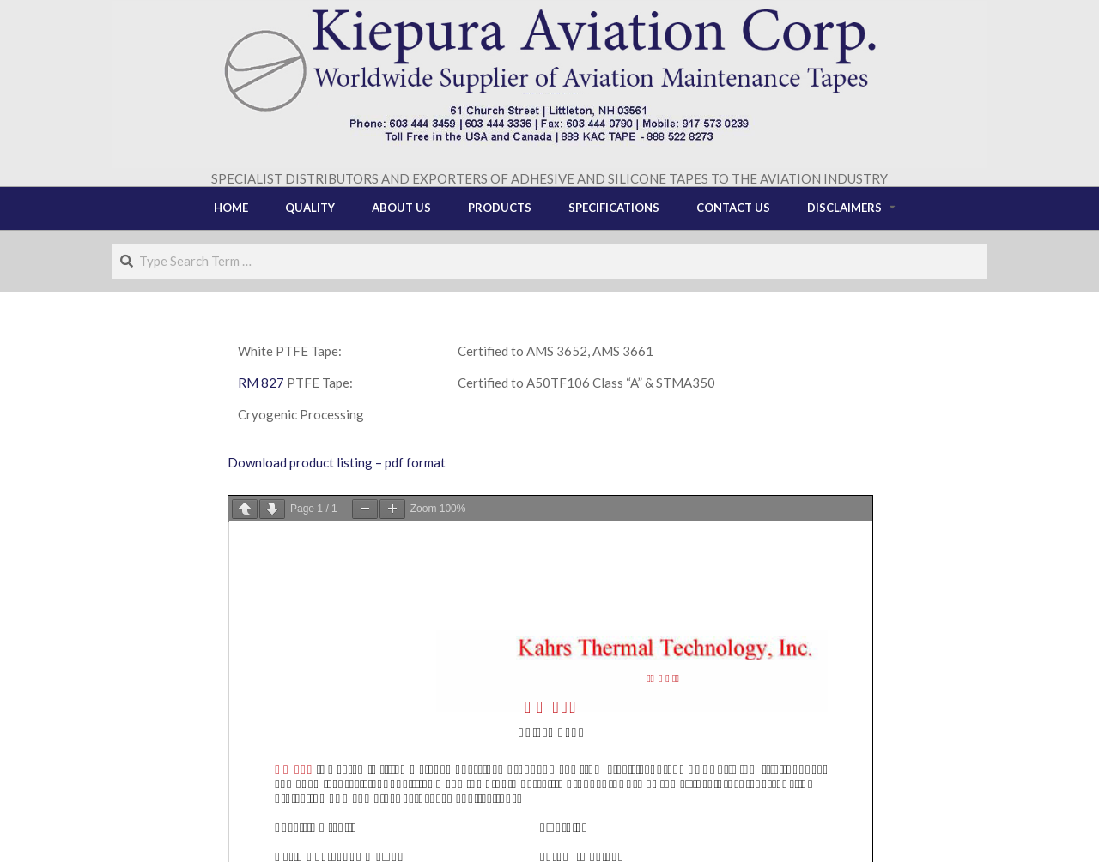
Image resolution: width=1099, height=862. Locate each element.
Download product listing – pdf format (337, 462)
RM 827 (261, 382)
